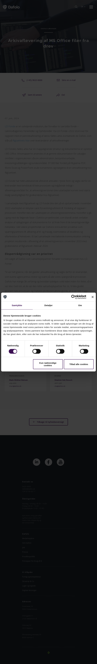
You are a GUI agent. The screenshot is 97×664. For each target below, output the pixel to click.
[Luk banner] (93, 297)
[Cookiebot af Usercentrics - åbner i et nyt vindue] (73, 297)
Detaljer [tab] (48, 305)
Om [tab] (80, 305)
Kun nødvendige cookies (48, 364)
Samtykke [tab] (17, 305)
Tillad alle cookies (78, 364)
